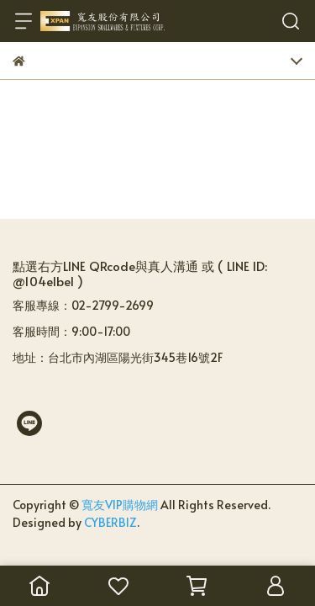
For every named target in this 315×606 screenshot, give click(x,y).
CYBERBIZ (110, 522)
